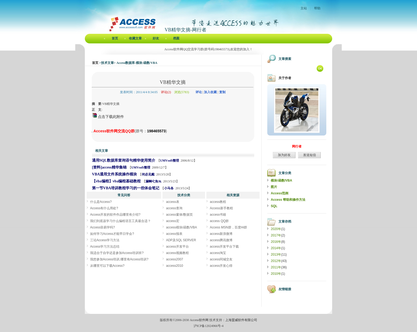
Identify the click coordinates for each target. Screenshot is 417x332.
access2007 (174, 259)
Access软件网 (199, 320)
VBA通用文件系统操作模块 (114, 174)
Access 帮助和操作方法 (288, 200)
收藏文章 (135, 38)
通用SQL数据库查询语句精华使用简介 (123, 160)
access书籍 (218, 214)
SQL (274, 206)
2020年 (276, 229)
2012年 (276, 261)
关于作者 (284, 78)
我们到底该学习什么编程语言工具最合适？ (120, 221)
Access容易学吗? (102, 227)
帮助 (317, 8)
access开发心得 (221, 266)
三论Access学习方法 (105, 240)
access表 (172, 202)
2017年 (276, 235)
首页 (115, 38)
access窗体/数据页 (179, 214)
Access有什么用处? (104, 208)
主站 (304, 8)
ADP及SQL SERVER (181, 240)
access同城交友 (221, 259)
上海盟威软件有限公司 (241, 320)
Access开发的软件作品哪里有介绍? (115, 214)
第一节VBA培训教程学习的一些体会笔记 (126, 188)
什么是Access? (101, 202)
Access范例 (279, 193)
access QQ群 (219, 221)
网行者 (297, 146)
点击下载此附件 (108, 116)
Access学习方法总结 (105, 246)
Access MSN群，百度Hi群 (228, 227)
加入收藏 (210, 92)
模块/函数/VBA (281, 180)
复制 (222, 92)
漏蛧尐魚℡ (153, 181)
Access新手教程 (221, 208)
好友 (156, 38)
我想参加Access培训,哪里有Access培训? (119, 259)
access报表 (174, 234)
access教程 (218, 202)
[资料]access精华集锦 (109, 167)
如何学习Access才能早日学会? (112, 234)
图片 (274, 187)
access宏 (172, 221)
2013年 (276, 254)
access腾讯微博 (221, 240)
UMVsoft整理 (169, 160)
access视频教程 (177, 253)
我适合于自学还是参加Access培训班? (117, 253)
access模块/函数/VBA (181, 227)
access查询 (174, 208)
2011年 (276, 267)
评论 (198, 92)
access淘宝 (218, 253)
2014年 (276, 248)
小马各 (169, 188)
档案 (176, 38)
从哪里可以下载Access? (107, 266)
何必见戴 (148, 174)
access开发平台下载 (224, 246)
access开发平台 (177, 246)
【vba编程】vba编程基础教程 (116, 181)
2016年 (276, 242)
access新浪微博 (221, 234)
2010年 (276, 274)
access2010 (174, 266)
